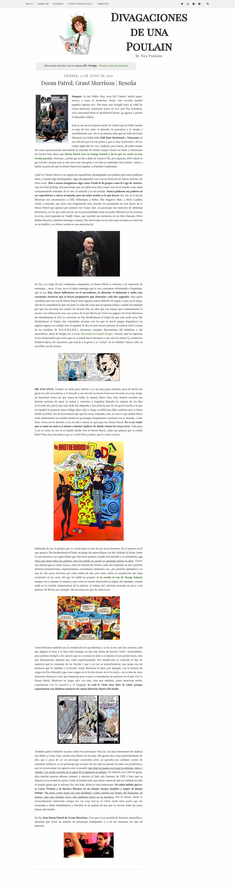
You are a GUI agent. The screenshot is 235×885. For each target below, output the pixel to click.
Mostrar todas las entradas (113, 65)
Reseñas (58, 3)
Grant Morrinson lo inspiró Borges (93, 333)
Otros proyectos (80, 3)
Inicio (29, 3)
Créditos (103, 3)
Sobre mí (43, 3)
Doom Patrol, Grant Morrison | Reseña (88, 82)
